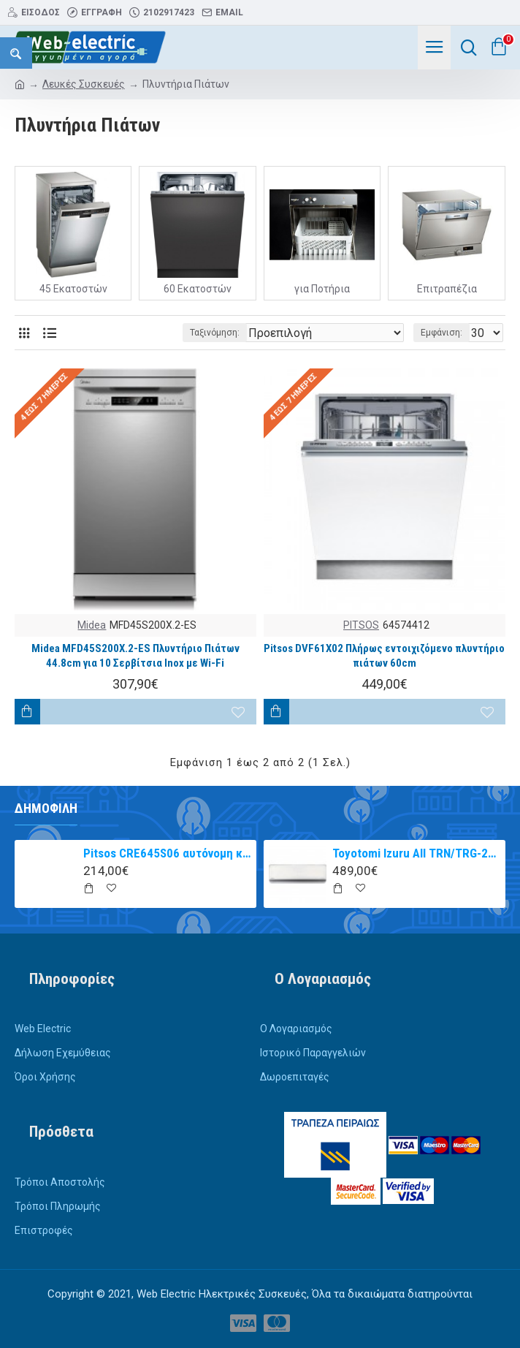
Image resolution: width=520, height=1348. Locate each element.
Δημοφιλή (46, 808)
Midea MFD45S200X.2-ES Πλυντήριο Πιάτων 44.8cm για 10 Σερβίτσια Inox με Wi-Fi (135, 656)
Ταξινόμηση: (215, 332)
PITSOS (361, 625)
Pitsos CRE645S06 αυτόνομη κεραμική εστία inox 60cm (167, 853)
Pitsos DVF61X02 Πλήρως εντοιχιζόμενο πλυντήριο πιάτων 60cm (384, 656)
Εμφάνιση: (441, 332)
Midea (91, 625)
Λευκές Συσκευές (83, 84)
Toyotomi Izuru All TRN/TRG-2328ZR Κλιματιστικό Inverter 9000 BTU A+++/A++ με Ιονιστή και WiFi (416, 853)
